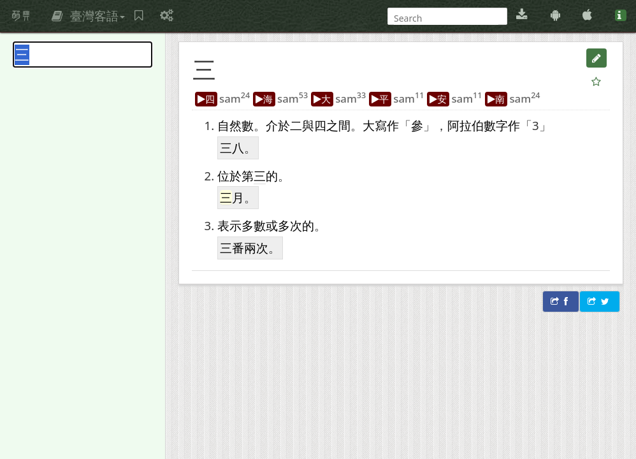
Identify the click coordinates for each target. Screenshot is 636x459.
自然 (229, 125)
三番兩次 (244, 247)
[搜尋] (446, 18)
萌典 (21, 16)
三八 (232, 147)
